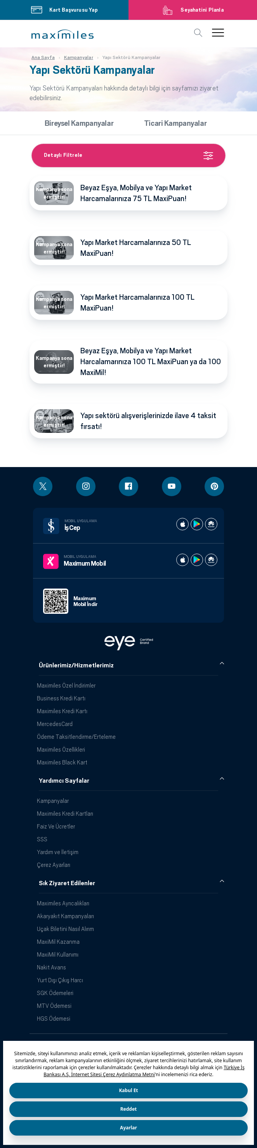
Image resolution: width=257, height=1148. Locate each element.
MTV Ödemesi (54, 1005)
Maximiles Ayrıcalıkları (63, 903)
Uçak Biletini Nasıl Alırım (65, 929)
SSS (42, 839)
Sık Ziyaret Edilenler (67, 883)
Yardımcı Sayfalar (64, 780)
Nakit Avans (51, 967)
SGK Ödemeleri (55, 993)
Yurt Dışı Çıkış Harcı (60, 980)
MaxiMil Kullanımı (57, 954)
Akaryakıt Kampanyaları (65, 916)
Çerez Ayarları (53, 864)
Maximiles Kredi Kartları (65, 813)
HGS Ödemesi (53, 1018)
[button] (62, 34)
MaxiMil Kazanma (58, 941)
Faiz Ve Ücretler (56, 826)
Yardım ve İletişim (57, 852)
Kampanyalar (53, 800)
